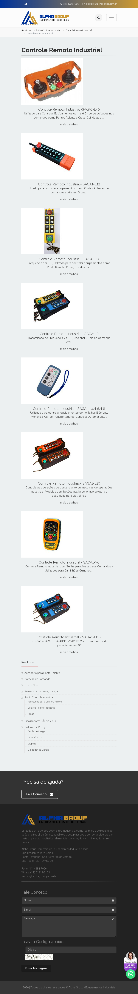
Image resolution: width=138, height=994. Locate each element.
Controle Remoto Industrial (79, 30)
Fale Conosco (39, 794)
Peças (31, 714)
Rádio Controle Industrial (48, 30)
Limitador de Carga (38, 749)
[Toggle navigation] (111, 17)
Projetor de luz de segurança (41, 691)
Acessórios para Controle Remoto (45, 701)
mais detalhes (69, 124)
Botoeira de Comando (37, 679)
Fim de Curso (32, 685)
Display (32, 743)
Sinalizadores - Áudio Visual (40, 721)
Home (28, 30)
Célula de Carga (36, 731)
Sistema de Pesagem (36, 727)
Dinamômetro (35, 737)
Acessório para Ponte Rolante (42, 672)
